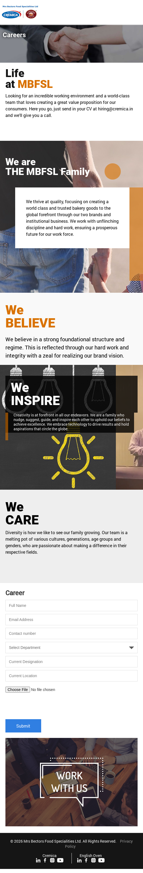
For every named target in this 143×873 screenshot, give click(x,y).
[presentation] (46, 703)
